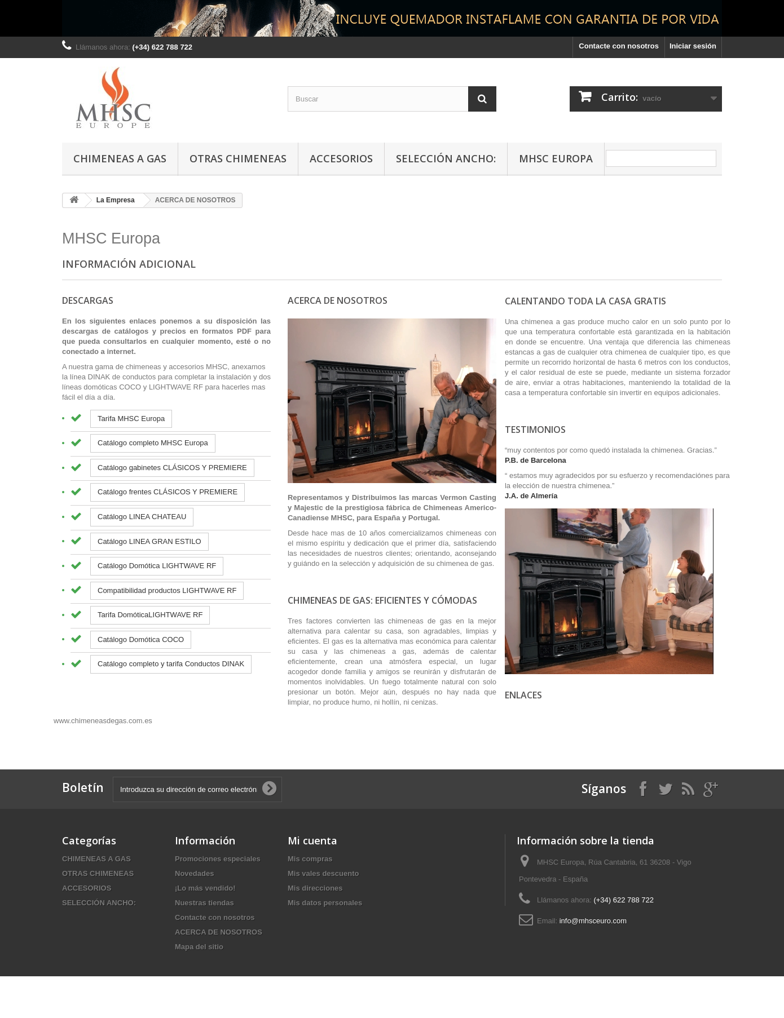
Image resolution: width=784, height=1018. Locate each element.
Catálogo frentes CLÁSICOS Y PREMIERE (167, 492)
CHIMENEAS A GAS (119, 158)
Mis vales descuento (323, 873)
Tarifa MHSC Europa (131, 418)
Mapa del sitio (199, 946)
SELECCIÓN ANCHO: (446, 158)
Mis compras (310, 859)
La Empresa (115, 200)
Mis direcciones (315, 888)
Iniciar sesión (693, 46)
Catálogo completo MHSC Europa (153, 443)
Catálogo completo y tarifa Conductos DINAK (171, 664)
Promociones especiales (218, 859)
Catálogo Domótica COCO (141, 639)
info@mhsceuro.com (593, 921)
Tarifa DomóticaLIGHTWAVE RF (150, 614)
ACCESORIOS (341, 158)
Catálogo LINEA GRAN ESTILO (149, 541)
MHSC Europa (556, 158)
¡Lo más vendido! (205, 888)
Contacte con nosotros (619, 46)
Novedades (194, 873)
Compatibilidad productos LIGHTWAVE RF (167, 590)
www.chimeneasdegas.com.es (103, 720)
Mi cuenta (312, 840)
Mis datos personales (325, 903)
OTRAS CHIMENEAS (238, 158)
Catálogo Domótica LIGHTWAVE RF (157, 565)
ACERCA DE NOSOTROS (218, 932)
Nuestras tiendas (204, 903)
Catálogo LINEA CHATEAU (142, 516)
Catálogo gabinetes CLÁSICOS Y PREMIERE (172, 467)
